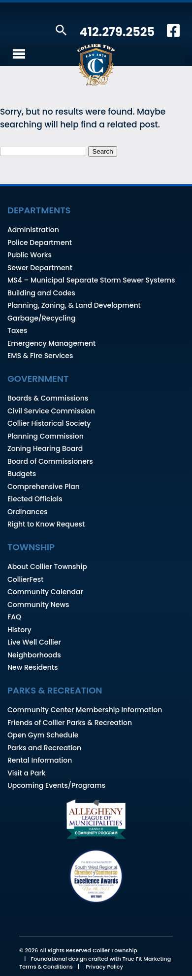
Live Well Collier (34, 642)
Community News (38, 605)
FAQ (14, 617)
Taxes (17, 330)
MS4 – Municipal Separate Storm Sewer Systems (91, 280)
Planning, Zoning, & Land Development (74, 305)
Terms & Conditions (46, 967)
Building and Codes (41, 293)
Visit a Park (26, 773)
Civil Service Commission (51, 411)
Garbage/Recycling (41, 318)
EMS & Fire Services (40, 356)
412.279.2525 (117, 32)
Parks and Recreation (44, 748)
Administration (33, 230)
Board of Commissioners (50, 461)
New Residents (32, 667)
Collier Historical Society (49, 423)
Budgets (21, 474)
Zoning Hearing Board (45, 448)
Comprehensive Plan (43, 486)
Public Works (29, 255)
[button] (61, 31)
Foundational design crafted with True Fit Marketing (101, 959)
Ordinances (27, 512)
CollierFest (25, 579)
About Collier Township (47, 566)
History (19, 630)
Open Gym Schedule (42, 735)
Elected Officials (35, 499)
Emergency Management (51, 343)
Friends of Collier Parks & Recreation (69, 723)
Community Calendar (45, 592)
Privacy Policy (104, 967)
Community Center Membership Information (84, 710)
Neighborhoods (34, 655)
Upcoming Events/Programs (56, 785)
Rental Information (39, 760)
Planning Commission (45, 436)
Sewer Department (39, 268)
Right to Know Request (46, 524)
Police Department (39, 242)
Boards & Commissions (47, 398)
